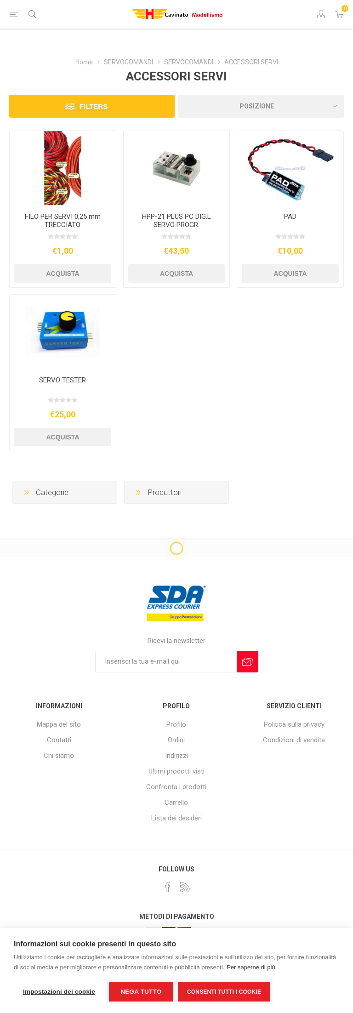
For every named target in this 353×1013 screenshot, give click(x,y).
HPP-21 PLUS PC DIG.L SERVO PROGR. (176, 220)
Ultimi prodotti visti (176, 771)
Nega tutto (140, 991)
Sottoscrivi (247, 661)
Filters (94, 106)
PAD (290, 216)
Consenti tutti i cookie (224, 992)
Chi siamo (59, 755)
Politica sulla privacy (294, 724)
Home (84, 62)
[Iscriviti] (166, 661)
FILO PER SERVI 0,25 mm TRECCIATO (63, 220)
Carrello (176, 802)
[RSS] (185, 887)
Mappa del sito (59, 724)
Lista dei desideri (176, 818)
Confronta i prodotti (176, 787)
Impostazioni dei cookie (59, 991)
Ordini (176, 740)
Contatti (59, 740)
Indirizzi (176, 755)
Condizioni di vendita (294, 740)
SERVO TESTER (62, 380)
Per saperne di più (251, 967)
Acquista (62, 273)
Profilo (176, 724)
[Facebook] (167, 887)
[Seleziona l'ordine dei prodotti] (261, 106)
